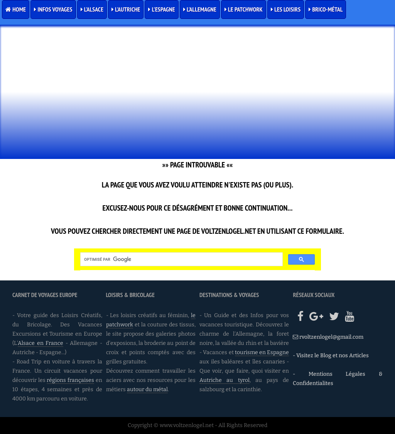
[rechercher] (180, 259)
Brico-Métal (326, 9)
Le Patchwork (244, 9)
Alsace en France (40, 343)
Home (15, 9)
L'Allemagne (199, 9)
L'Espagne (161, 9)
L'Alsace (92, 9)
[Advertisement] (197, 102)
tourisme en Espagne (262, 352)
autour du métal (147, 389)
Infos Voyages (53, 9)
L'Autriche (125, 9)
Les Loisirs (285, 9)
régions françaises (70, 380)
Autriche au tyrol (224, 380)
